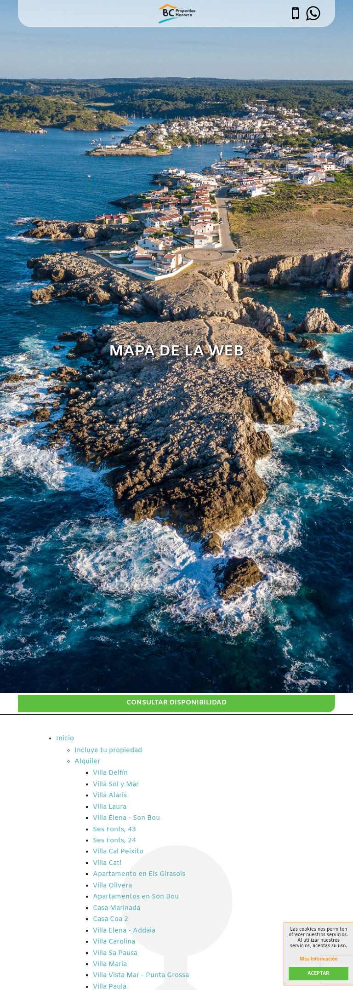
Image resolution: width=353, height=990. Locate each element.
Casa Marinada (116, 908)
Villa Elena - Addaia (124, 931)
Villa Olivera (112, 885)
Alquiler (87, 761)
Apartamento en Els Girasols (139, 874)
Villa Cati (107, 863)
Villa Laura (109, 807)
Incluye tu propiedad (108, 750)
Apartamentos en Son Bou (136, 897)
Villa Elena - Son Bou (126, 818)
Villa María (110, 964)
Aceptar (318, 974)
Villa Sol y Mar (116, 784)
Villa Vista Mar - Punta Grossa (141, 975)
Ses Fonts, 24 (114, 840)
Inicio (65, 738)
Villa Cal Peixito (118, 851)
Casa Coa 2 (110, 919)
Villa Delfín (110, 773)
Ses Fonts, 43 (114, 829)
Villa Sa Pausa (115, 953)
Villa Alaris (110, 795)
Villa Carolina (114, 942)
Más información (318, 959)
